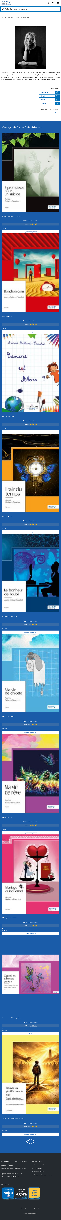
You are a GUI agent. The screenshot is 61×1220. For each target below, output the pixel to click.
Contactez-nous (38, 1168)
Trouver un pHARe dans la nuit (13, 1118)
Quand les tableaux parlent (11, 1018)
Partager (57, 113)
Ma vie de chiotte (8, 716)
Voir (30, 432)
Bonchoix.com (7, 316)
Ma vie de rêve (7, 817)
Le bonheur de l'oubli (9, 616)
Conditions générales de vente (43, 1175)
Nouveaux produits (39, 1165)
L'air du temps (7, 516)
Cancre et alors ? (8, 416)
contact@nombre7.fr (12, 1176)
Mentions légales (39, 1171)
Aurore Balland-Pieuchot (30, 221)
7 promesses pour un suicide (12, 216)
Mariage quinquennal (9, 918)
